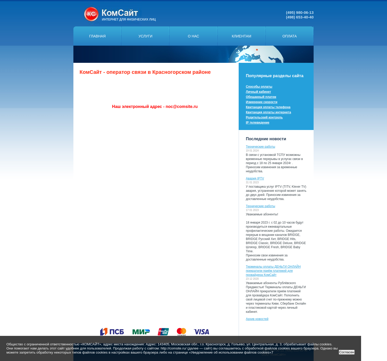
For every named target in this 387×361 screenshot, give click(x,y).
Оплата (289, 36)
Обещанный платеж (261, 97)
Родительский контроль (264, 117)
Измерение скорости (261, 102)
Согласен (346, 352)
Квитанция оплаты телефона (268, 107)
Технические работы (260, 146)
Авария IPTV (255, 178)
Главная (97, 36)
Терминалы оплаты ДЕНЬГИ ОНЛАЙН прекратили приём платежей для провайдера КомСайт (273, 271)
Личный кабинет (258, 92)
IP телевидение (257, 122)
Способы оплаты (259, 86)
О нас (193, 36)
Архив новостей (257, 319)
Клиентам (241, 36)
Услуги (145, 36)
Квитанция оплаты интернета (268, 112)
